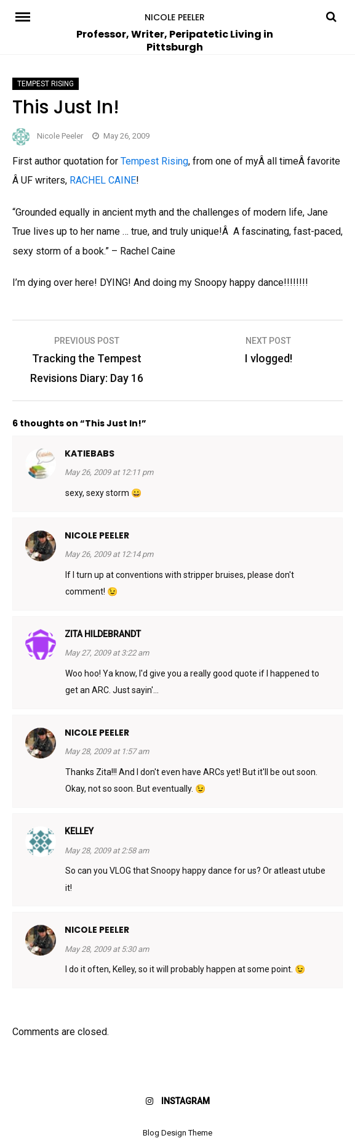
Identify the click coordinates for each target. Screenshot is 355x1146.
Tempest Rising (45, 83)
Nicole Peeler (175, 17)
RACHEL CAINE (103, 180)
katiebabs (89, 453)
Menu (33, 16)
